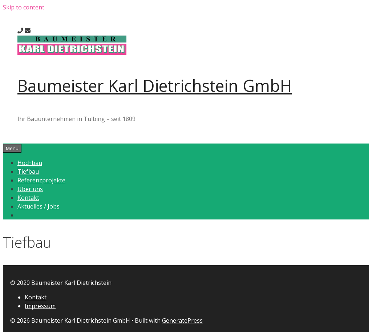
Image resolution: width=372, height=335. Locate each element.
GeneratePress (182, 320)
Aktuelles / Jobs (38, 206)
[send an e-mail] (28, 31)
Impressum (40, 306)
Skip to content (23, 7)
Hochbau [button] (29, 163)
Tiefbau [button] (28, 171)
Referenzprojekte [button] (41, 180)
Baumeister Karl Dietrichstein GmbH (154, 85)
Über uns (30, 189)
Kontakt (28, 198)
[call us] (20, 31)
